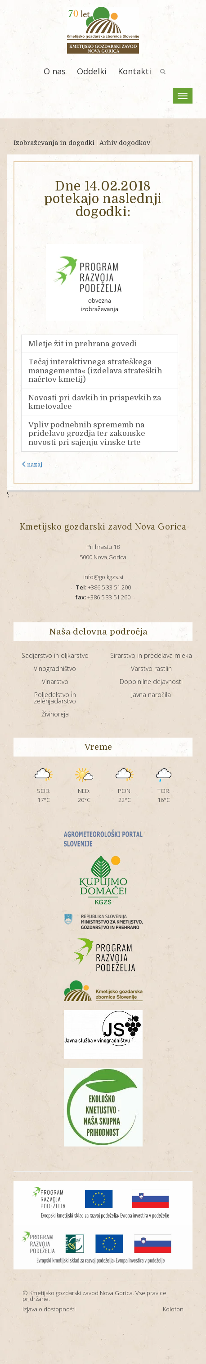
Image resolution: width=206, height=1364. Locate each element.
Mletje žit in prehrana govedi (82, 344)
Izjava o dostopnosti (49, 1309)
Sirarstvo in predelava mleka (151, 655)
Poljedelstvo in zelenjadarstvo (55, 697)
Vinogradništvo (55, 668)
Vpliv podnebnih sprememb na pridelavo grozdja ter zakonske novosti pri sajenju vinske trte (86, 434)
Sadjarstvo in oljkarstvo (55, 655)
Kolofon (173, 1309)
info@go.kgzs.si (103, 577)
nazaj (31, 464)
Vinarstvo (55, 681)
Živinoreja (55, 714)
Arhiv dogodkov (124, 142)
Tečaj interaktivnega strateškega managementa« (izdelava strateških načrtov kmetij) (95, 371)
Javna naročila (151, 694)
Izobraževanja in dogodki (53, 142)
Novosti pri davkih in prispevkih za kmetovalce (94, 402)
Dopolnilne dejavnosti (151, 681)
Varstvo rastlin (151, 668)
